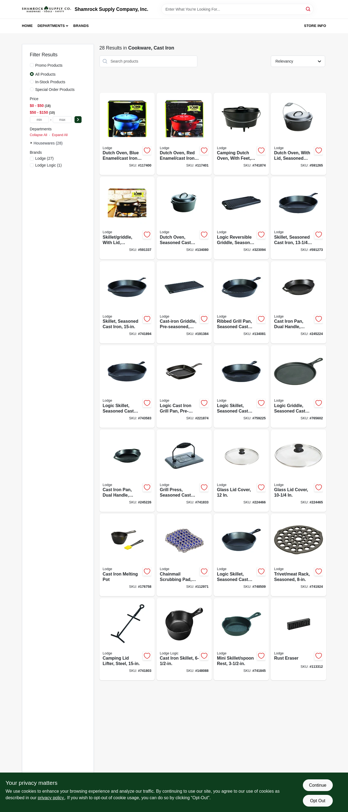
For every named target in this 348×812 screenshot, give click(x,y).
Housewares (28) (48, 143)
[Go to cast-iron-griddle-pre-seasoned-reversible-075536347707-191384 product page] (184, 302)
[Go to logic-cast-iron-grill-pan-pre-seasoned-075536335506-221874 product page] (184, 386)
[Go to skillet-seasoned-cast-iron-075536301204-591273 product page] (298, 218)
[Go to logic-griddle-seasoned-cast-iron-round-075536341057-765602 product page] (298, 386)
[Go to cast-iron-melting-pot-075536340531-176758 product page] (127, 555)
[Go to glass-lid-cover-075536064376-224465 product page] (298, 471)
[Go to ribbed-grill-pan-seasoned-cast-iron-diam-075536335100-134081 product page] (241, 302)
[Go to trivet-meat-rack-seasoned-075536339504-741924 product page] (298, 555)
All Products (45, 74)
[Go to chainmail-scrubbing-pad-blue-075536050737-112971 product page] (184, 555)
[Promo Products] (32, 65)
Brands (81, 26)
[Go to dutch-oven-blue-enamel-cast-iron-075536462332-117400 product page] (127, 134)
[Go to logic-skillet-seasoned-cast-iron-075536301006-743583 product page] (127, 386)
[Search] (308, 8)
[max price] (62, 119)
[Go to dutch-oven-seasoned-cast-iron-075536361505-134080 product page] (184, 218)
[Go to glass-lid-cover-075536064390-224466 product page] (241, 471)
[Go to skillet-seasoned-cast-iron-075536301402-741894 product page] (127, 302)
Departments (51, 26)
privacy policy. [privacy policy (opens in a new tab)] (51, 797)
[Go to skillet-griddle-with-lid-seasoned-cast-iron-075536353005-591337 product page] (127, 218)
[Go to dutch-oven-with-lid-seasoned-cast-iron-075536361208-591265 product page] (298, 134)
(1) (48, 165)
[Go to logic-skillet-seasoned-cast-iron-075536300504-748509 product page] (241, 555)
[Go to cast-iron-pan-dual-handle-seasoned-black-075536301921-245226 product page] (127, 471)
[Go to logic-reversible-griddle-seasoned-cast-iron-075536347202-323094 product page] (241, 218)
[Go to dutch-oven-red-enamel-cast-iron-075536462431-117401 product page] (184, 134)
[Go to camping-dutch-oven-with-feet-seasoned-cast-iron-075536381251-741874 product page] (241, 134)
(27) (44, 158)
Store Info (315, 26)
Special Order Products (55, 89)
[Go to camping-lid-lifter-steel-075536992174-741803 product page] (127, 639)
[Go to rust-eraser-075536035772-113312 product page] (298, 639)
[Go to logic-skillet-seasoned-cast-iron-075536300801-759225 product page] (241, 386)
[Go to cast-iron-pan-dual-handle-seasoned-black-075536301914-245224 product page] (298, 302)
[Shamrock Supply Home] (46, 9)
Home (27, 26)
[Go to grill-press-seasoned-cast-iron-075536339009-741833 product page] (184, 471)
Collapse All (38, 135)
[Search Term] (237, 9)
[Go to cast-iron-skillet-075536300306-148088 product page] (184, 639)
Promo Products (49, 65)
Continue (317, 785)
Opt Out (317, 800)
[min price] (39, 119)
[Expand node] (32, 143)
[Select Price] (78, 119)
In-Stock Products (50, 82)
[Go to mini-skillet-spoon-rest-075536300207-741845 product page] (241, 639)
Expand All (60, 135)
